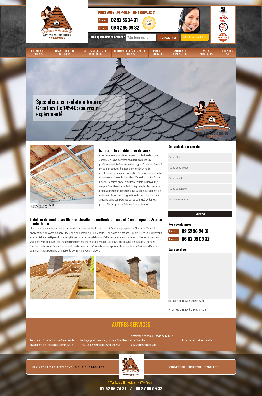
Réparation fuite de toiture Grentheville (52, 339)
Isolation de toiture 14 (38, 52)
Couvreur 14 (227, 52)
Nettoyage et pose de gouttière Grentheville (105, 339)
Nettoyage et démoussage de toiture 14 (130, 52)
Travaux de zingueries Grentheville (100, 344)
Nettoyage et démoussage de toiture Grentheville (152, 337)
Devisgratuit (149, 22)
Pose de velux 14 (157, 52)
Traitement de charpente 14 (180, 52)
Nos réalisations (189, 37)
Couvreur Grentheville (143, 344)
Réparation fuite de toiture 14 (64, 52)
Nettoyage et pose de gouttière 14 (95, 52)
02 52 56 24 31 (121, 19)
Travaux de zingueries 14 (206, 52)
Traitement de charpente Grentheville (51, 344)
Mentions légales (89, 366)
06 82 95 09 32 (122, 27)
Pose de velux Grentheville (197, 339)
